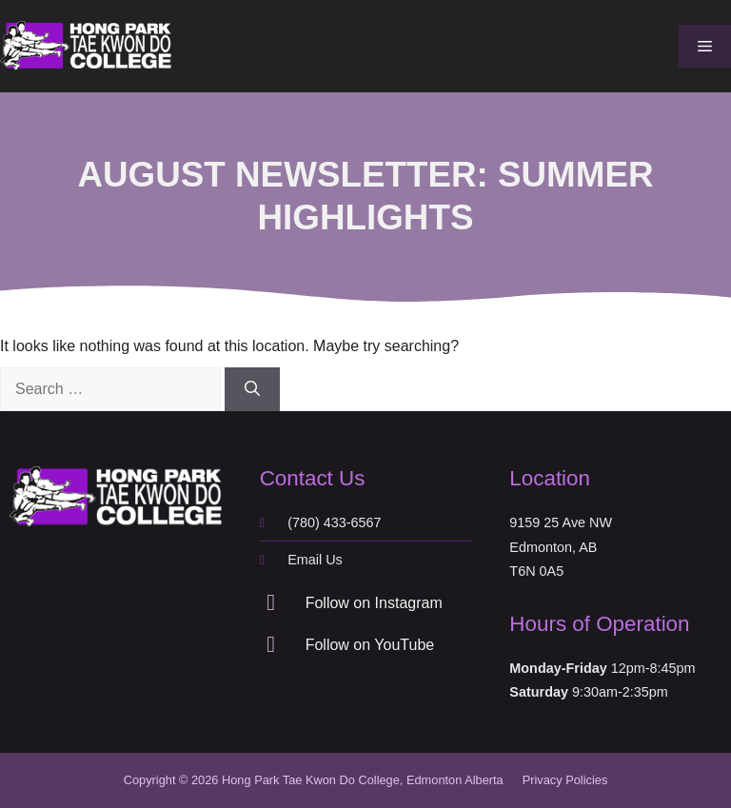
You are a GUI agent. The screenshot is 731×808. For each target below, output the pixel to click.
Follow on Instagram (374, 603)
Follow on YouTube (370, 645)
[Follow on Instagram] (271, 602)
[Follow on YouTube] (271, 644)
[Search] (252, 389)
